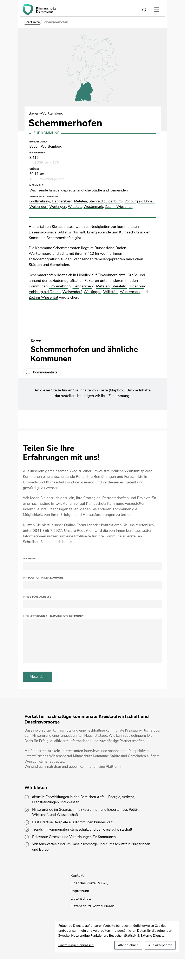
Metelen (103, 286)
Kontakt (77, 875)
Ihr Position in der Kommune (43, 577)
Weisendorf (72, 291)
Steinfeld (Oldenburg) (129, 286)
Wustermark (130, 291)
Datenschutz (81, 898)
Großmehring (60, 286)
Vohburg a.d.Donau (45, 291)
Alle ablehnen (128, 945)
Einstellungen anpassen (76, 945)
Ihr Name (29, 558)
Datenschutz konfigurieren (92, 906)
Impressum (80, 890)
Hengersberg (83, 286)
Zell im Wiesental (43, 297)
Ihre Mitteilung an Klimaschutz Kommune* (53, 616)
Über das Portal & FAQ (90, 883)
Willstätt (110, 291)
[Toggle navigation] (157, 10)
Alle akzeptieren (160, 945)
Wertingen (92, 291)
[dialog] (117, 937)
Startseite (32, 22)
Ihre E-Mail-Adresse (37, 596)
